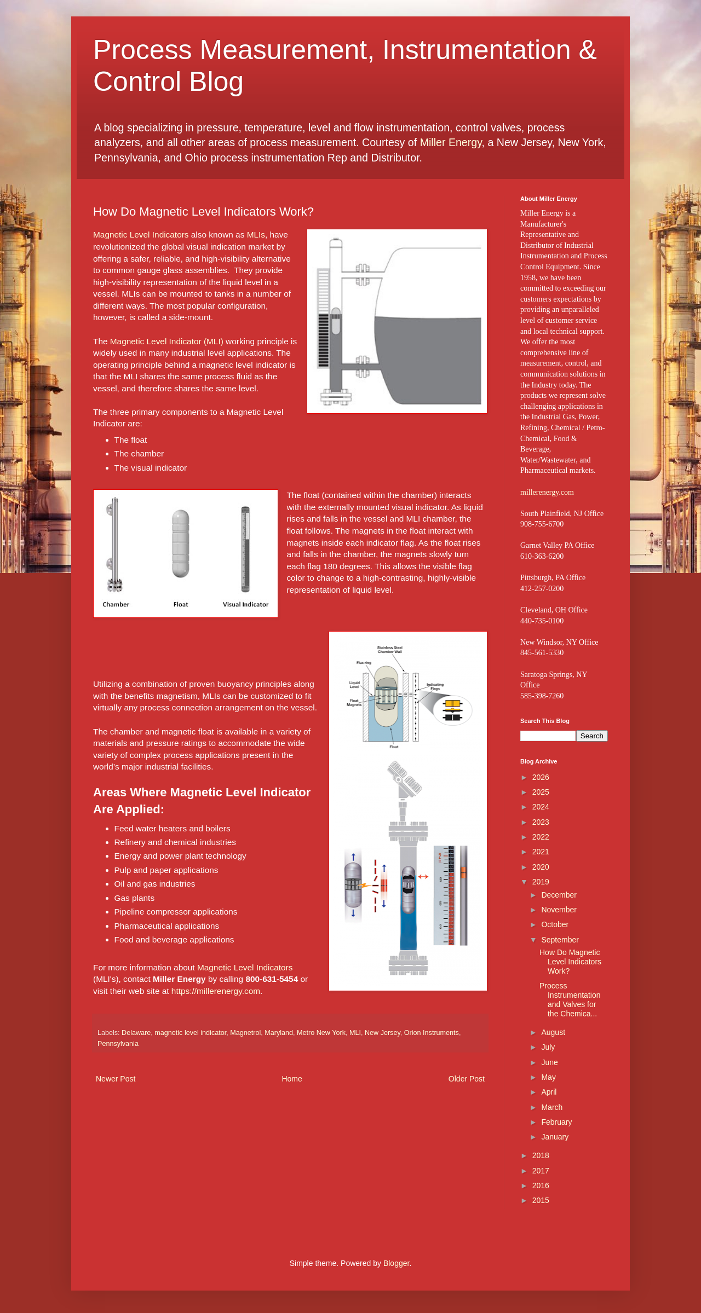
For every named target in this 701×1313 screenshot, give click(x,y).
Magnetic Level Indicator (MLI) (166, 341)
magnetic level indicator (190, 1033)
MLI (355, 1033)
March (551, 1107)
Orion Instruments (431, 1033)
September (559, 939)
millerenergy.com (547, 492)
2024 (540, 806)
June (549, 1062)
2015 (540, 1200)
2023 (540, 822)
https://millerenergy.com (215, 991)
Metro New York (321, 1033)
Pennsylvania (118, 1044)
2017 (540, 1170)
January (554, 1136)
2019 (540, 881)
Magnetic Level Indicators (141, 234)
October (554, 924)
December (559, 894)
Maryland (279, 1033)
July (548, 1047)
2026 (540, 777)
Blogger (396, 1263)
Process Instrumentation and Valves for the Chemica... (570, 999)
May (548, 1077)
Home (291, 1078)
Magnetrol (245, 1033)
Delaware (136, 1033)
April (548, 1092)
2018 (540, 1155)
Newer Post (115, 1078)
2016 (540, 1185)
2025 (540, 792)
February (556, 1122)
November (559, 909)
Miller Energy (451, 142)
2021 (540, 851)
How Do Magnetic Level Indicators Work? (570, 961)
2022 (540, 836)
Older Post (467, 1078)
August (553, 1032)
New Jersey (382, 1033)
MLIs (256, 234)
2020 (540, 867)
